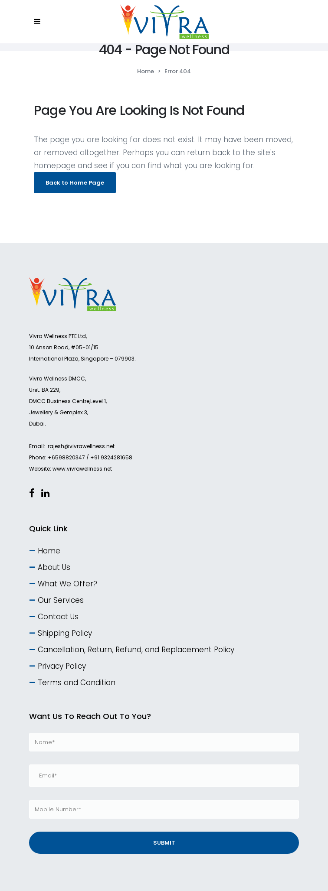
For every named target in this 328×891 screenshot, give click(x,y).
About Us (54, 567)
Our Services (61, 600)
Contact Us (58, 616)
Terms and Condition (76, 682)
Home (145, 71)
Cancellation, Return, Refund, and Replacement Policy (136, 649)
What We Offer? (67, 584)
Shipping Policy (65, 633)
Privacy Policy (62, 666)
